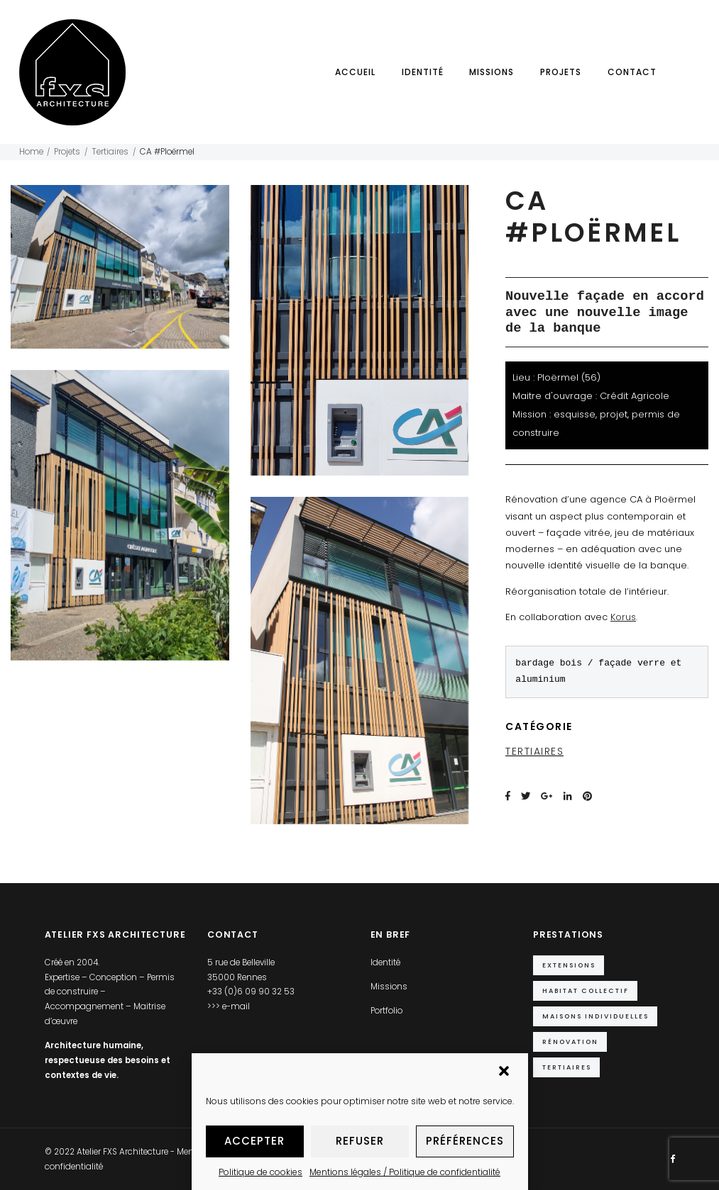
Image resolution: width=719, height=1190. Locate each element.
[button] (505, 1072)
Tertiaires (110, 151)
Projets (560, 72)
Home (31, 151)
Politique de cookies (260, 1172)
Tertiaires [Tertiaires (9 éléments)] (566, 1067)
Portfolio (386, 1010)
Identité (423, 72)
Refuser (360, 1140)
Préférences (465, 1140)
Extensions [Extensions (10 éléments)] (568, 965)
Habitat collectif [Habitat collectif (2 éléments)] (585, 990)
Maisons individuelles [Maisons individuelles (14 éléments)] (595, 1016)
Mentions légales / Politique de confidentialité (404, 1172)
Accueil (355, 72)
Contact (632, 72)
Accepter (254, 1140)
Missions (491, 72)
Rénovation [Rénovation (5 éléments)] (570, 1041)
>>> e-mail (228, 1006)
